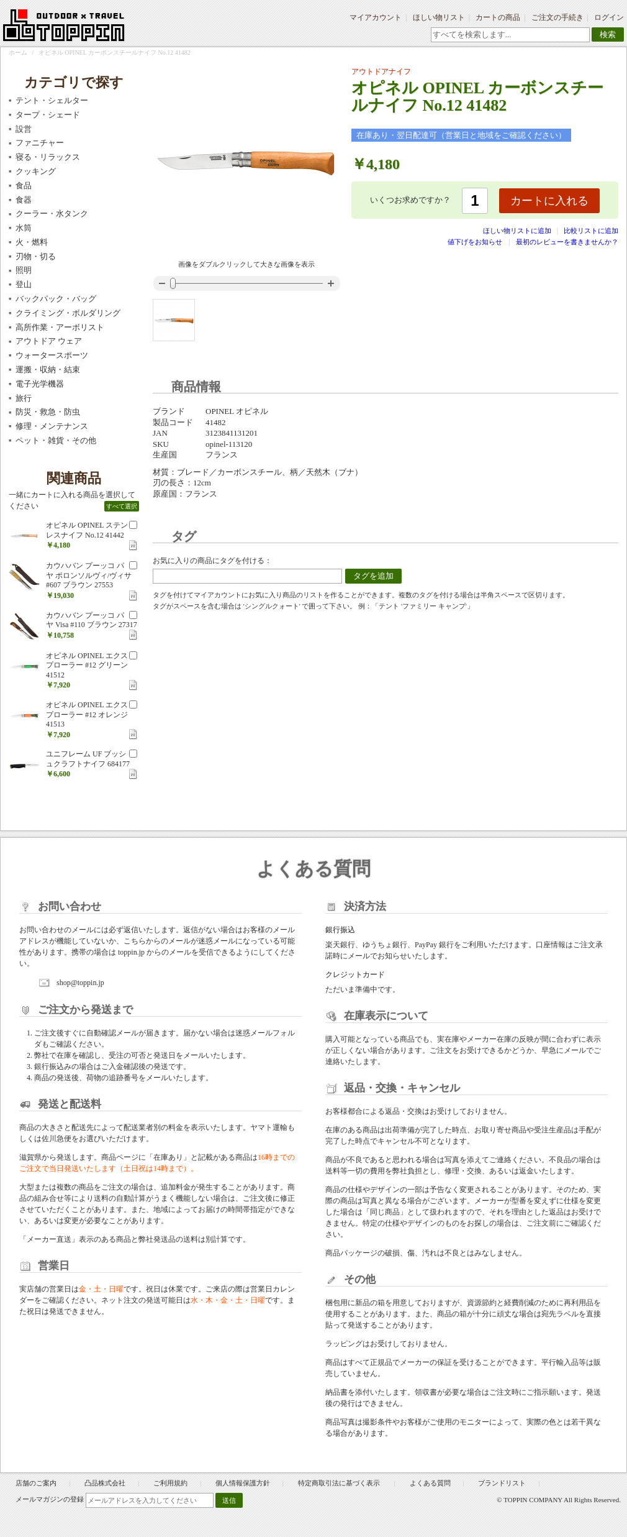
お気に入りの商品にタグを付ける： (212, 560)
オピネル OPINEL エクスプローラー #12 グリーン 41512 (87, 665)
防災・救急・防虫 (48, 411)
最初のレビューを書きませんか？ (567, 241)
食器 (24, 199)
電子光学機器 (40, 383)
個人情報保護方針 (242, 1483)
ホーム (18, 52)
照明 (24, 270)
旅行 (24, 398)
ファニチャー (40, 142)
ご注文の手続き (557, 17)
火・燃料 (32, 242)
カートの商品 (498, 17)
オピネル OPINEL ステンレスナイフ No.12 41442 (87, 530)
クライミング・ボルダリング (68, 313)
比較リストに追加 (591, 230)
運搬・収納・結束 (48, 369)
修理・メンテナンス (52, 426)
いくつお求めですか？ (410, 199)
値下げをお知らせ (475, 241)
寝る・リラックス (48, 157)
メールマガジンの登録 (50, 1499)
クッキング (36, 171)
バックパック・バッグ (56, 298)
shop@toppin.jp (80, 982)
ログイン (609, 17)
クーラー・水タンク (52, 213)
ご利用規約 (170, 1483)
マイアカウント (376, 17)
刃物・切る (36, 256)
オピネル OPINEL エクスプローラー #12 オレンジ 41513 (87, 714)
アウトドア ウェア (49, 341)
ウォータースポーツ (52, 355)
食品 (24, 185)
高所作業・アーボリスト (60, 327)
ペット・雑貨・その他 (56, 440)
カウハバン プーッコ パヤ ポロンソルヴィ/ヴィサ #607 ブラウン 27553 (89, 575)
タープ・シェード (48, 114)
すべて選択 (121, 506)
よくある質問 (430, 1483)
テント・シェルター (52, 100)
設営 (24, 129)
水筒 (24, 227)
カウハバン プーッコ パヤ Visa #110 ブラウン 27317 (91, 620)
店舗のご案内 (36, 1483)
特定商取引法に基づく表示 (340, 1483)
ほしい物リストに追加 (518, 230)
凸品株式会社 (104, 1483)
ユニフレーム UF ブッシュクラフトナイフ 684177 (88, 759)
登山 (24, 284)
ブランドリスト (502, 1483)
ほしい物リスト (439, 17)
